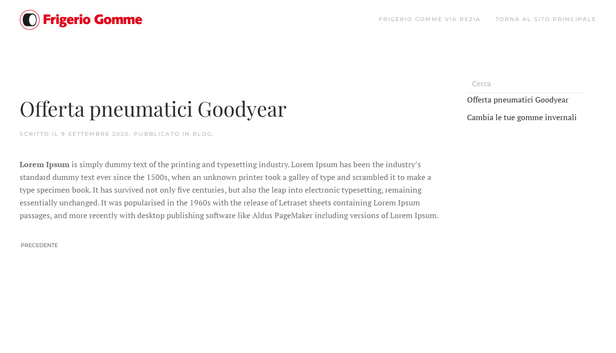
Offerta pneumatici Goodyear (517, 99)
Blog (202, 133)
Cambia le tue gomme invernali (522, 117)
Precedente (39, 245)
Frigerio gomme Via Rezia (430, 19)
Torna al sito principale (545, 19)
